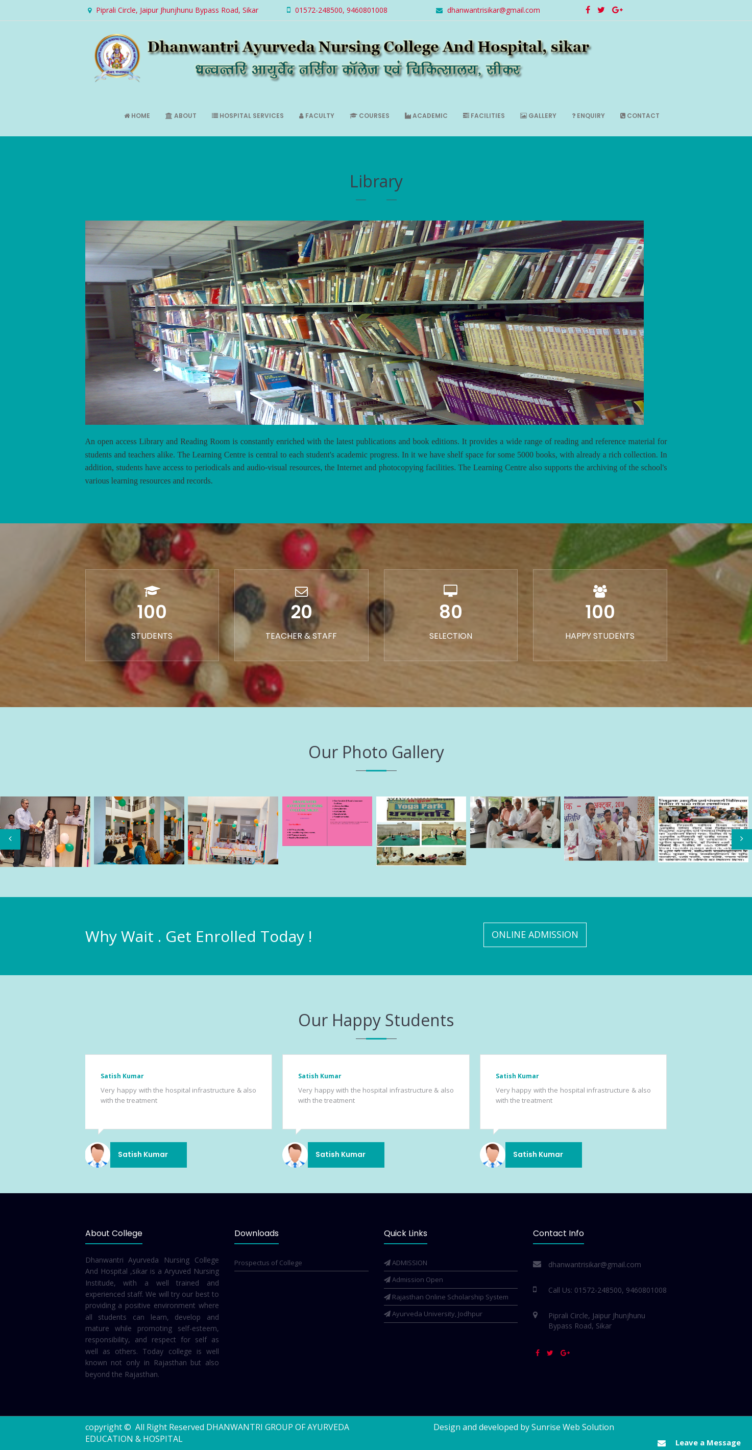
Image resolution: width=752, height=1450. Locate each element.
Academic (426, 115)
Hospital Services (248, 115)
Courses (370, 115)
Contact (640, 115)
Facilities (484, 115)
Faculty (316, 115)
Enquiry (588, 115)
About (181, 115)
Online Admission (535, 934)
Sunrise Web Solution (572, 1427)
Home (137, 115)
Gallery (538, 115)
